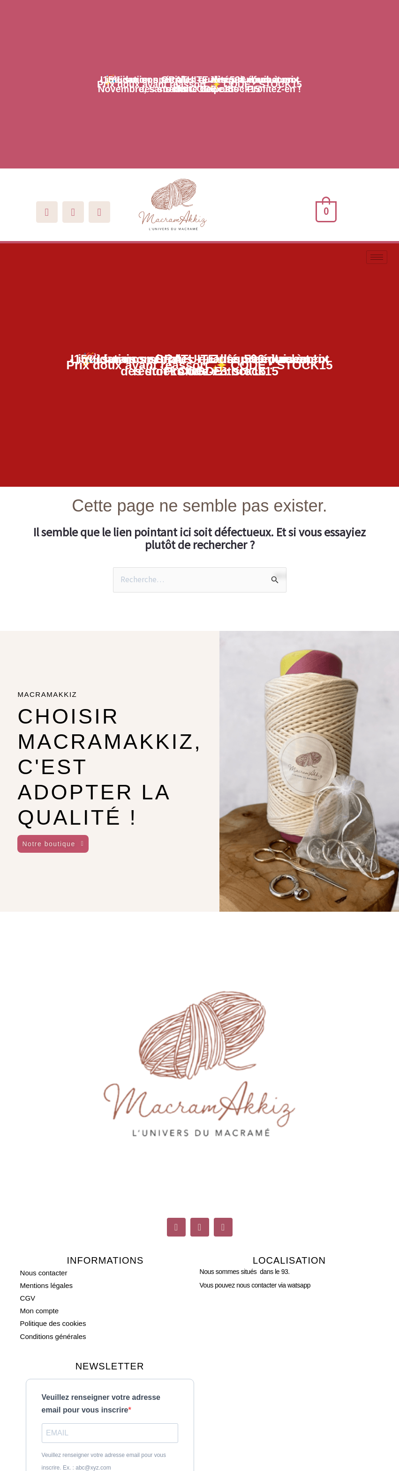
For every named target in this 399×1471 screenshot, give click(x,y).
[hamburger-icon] (376, 257)
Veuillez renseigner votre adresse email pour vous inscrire (101, 1403)
